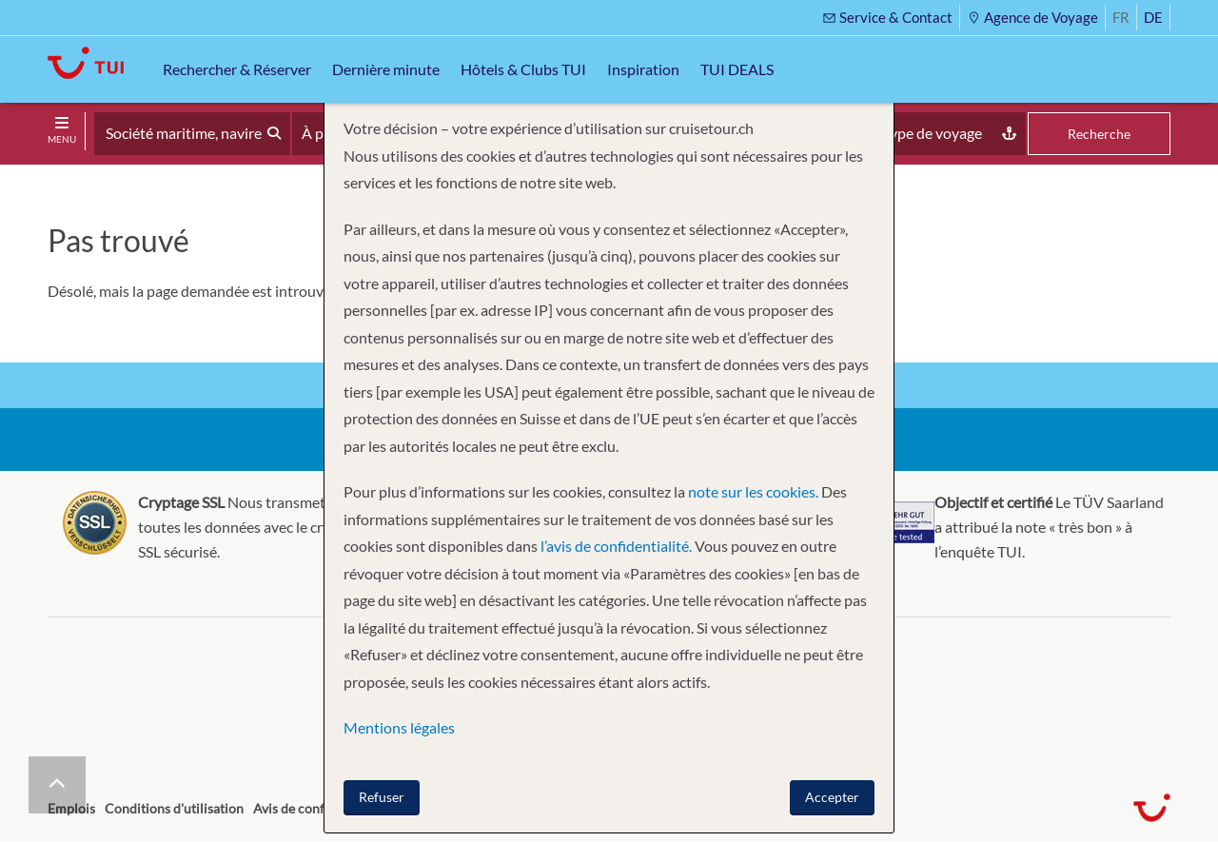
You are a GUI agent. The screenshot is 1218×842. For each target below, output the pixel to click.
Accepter (832, 797)
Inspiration (643, 69)
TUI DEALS (737, 69)
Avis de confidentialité (318, 808)
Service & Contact (887, 17)
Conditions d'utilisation (174, 808)
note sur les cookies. (753, 491)
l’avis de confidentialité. (616, 546)
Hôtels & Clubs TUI (523, 69)
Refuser (381, 797)
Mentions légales (399, 727)
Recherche (1099, 134)
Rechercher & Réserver (237, 69)
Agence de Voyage (1032, 17)
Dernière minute (386, 69)
